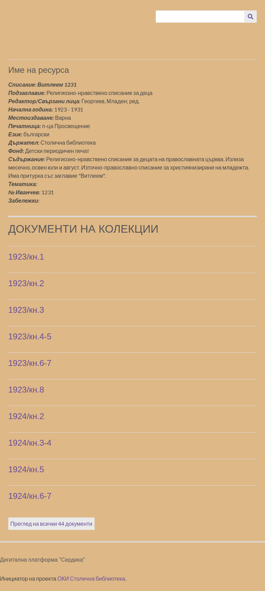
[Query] (200, 16)
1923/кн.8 (26, 389)
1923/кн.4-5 (29, 336)
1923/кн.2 (26, 283)
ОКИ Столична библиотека (91, 578)
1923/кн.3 (26, 309)
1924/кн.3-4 (29, 442)
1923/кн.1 (26, 256)
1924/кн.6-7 (29, 496)
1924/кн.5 (26, 469)
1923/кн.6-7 (29, 363)
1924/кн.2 (26, 416)
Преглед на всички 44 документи (51, 523)
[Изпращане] (250, 16)
